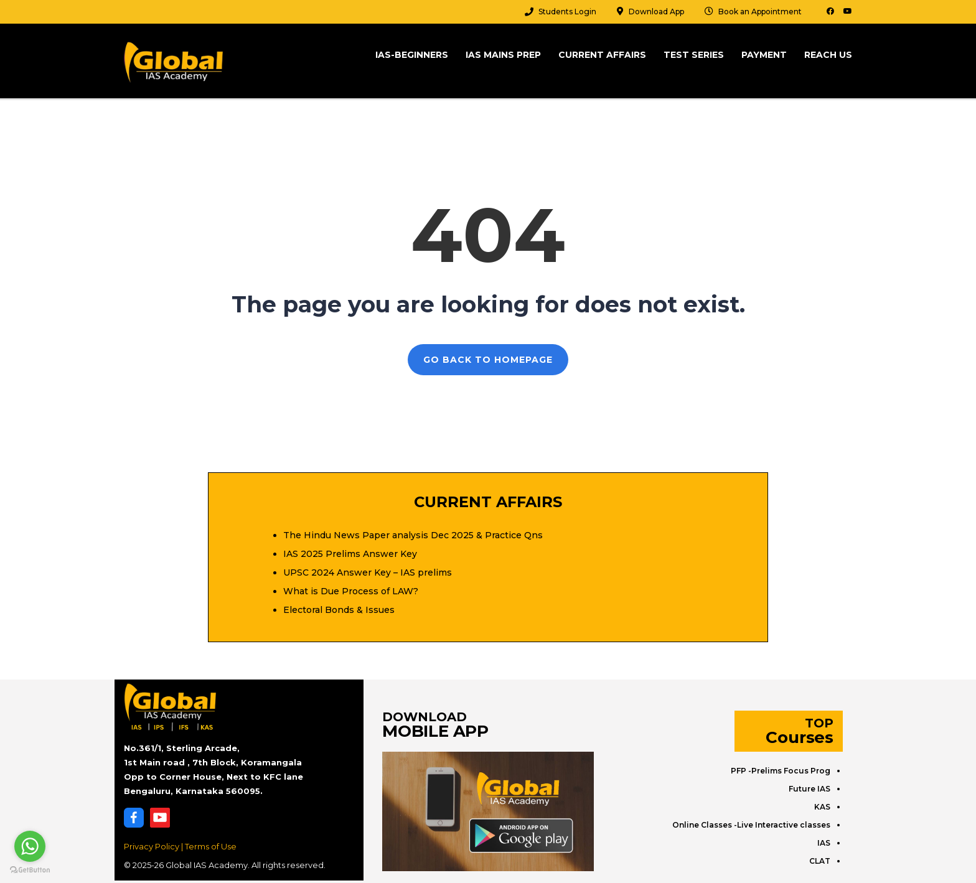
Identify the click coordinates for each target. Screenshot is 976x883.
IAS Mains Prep (503, 54)
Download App (656, 11)
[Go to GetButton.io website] (30, 870)
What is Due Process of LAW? (350, 591)
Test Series (694, 54)
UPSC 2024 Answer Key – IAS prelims (367, 572)
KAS (822, 806)
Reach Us (828, 54)
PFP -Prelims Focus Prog (780, 770)
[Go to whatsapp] (29, 846)
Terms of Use (211, 846)
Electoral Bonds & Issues (339, 609)
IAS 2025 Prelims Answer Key (350, 553)
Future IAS (809, 788)
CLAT (819, 861)
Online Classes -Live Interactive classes (751, 824)
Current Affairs (602, 54)
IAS (823, 843)
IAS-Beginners (411, 54)
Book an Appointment (760, 11)
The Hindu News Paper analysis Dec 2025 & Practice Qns (413, 535)
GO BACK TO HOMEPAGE (488, 359)
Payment (764, 54)
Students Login (567, 11)
